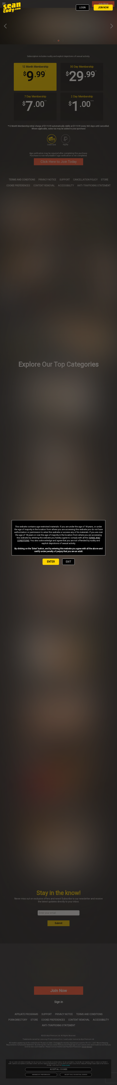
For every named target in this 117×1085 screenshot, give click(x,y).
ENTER (51, 561)
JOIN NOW (103, 7)
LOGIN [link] (82, 7)
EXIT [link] (68, 561)
